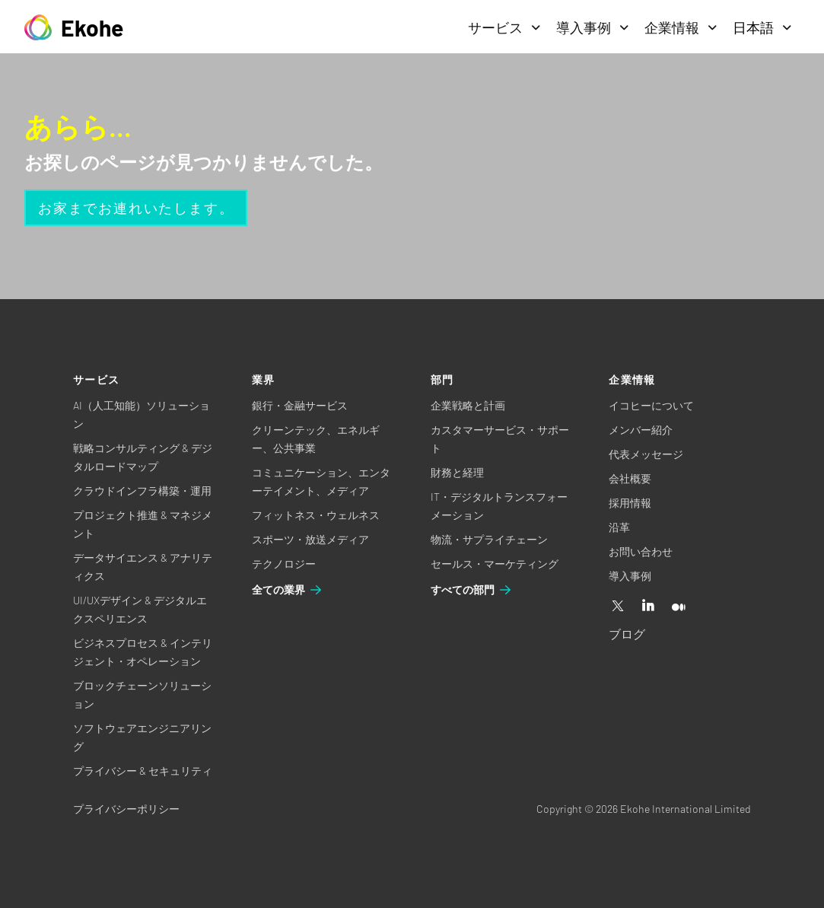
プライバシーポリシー (126, 808)
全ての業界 (287, 589)
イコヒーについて (651, 405)
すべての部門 (472, 589)
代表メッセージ (646, 454)
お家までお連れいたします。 (136, 207)
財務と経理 (457, 472)
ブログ (627, 633)
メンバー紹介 (641, 429)
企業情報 (680, 27)
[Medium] (678, 606)
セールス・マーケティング (494, 563)
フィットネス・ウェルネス (316, 514)
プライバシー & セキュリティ (142, 770)
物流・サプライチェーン (489, 539)
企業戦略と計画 (468, 405)
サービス (504, 27)
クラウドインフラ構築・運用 (142, 490)
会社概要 (630, 478)
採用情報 (630, 502)
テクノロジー (284, 563)
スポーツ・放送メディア (310, 539)
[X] (618, 606)
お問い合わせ (641, 551)
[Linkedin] (648, 606)
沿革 (619, 527)
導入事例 (592, 27)
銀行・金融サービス (300, 405)
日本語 (762, 27)
